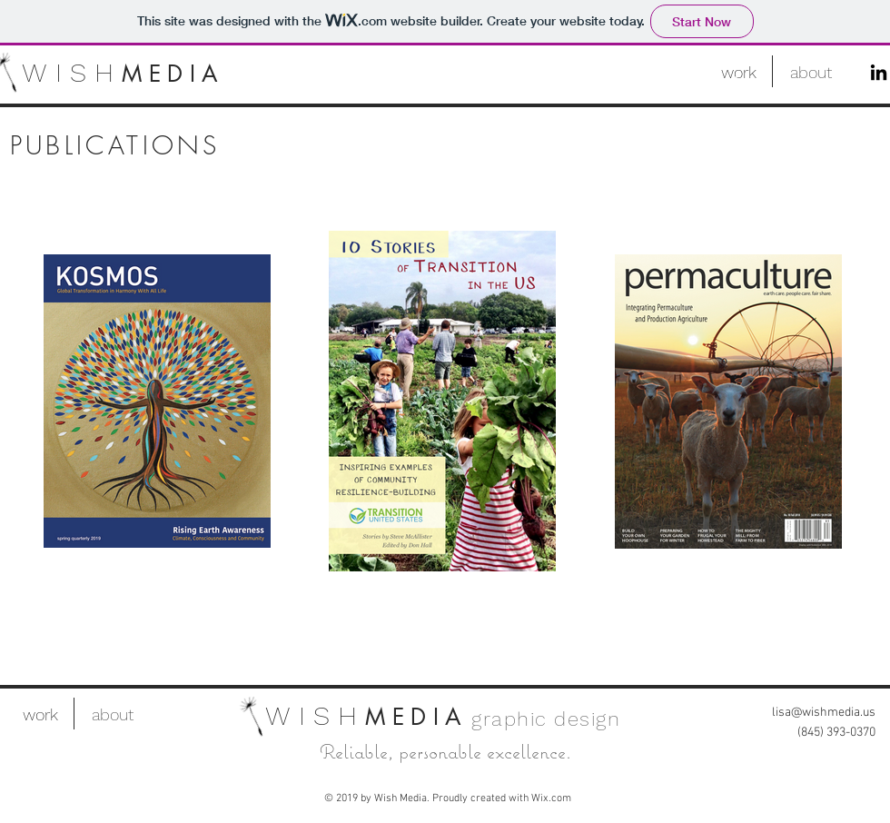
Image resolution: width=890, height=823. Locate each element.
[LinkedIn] (878, 72)
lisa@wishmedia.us (823, 712)
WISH (72, 72)
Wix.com (551, 798)
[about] (810, 72)
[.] (736, 73)
